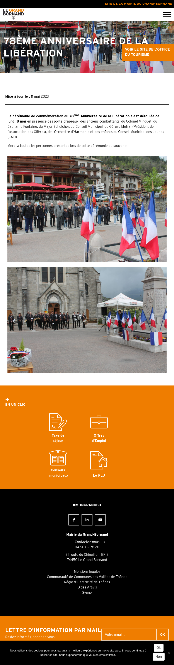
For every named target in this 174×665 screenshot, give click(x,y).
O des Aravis (87, 587)
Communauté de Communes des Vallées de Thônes (87, 577)
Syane (87, 592)
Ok (159, 648)
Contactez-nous (87, 542)
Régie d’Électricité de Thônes (87, 582)
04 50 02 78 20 (87, 547)
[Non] (168, 653)
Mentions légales (87, 572)
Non (158, 657)
